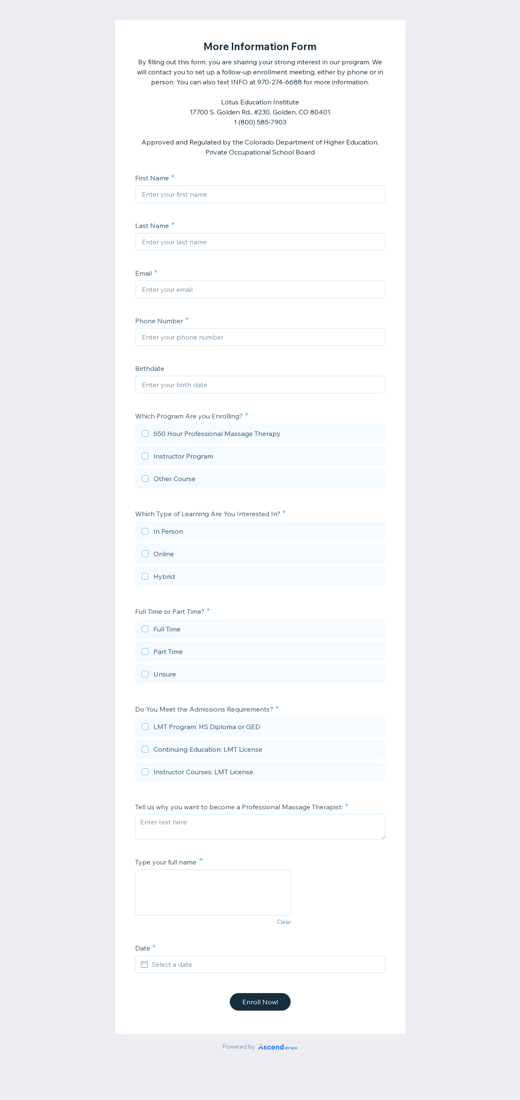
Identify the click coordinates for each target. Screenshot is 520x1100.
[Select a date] (265, 964)
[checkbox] (260, 434)
